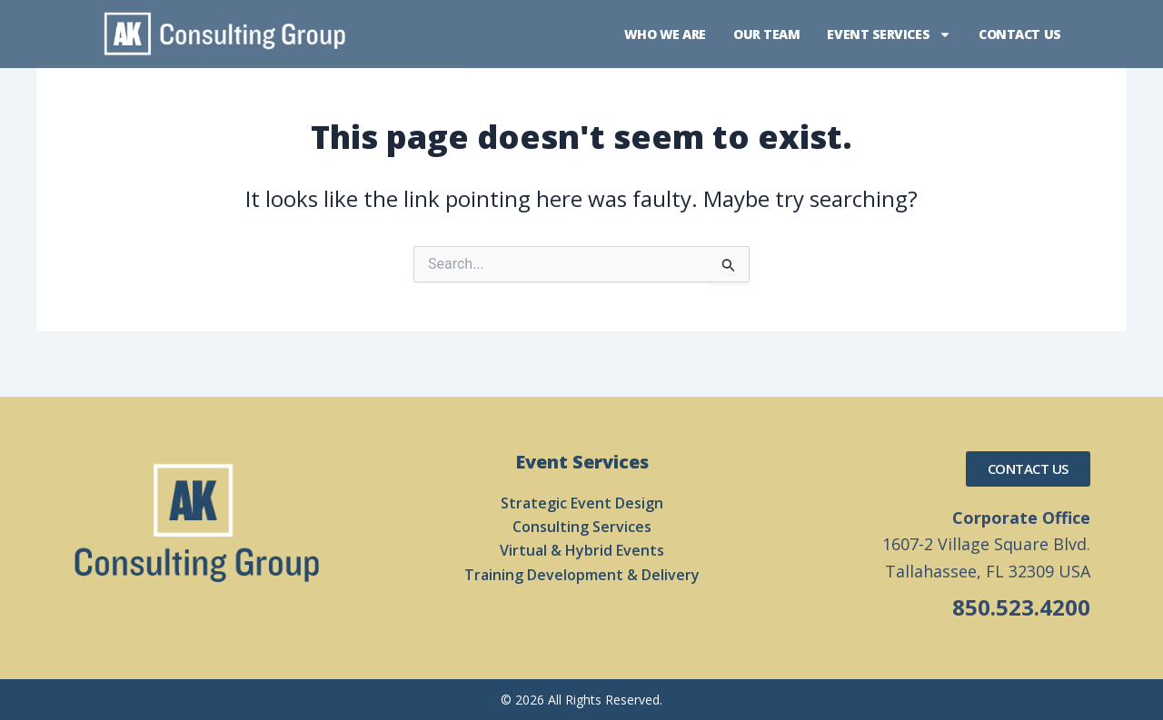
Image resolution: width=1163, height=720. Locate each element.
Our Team (766, 34)
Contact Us (1020, 34)
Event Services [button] (889, 34)
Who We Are (665, 34)
